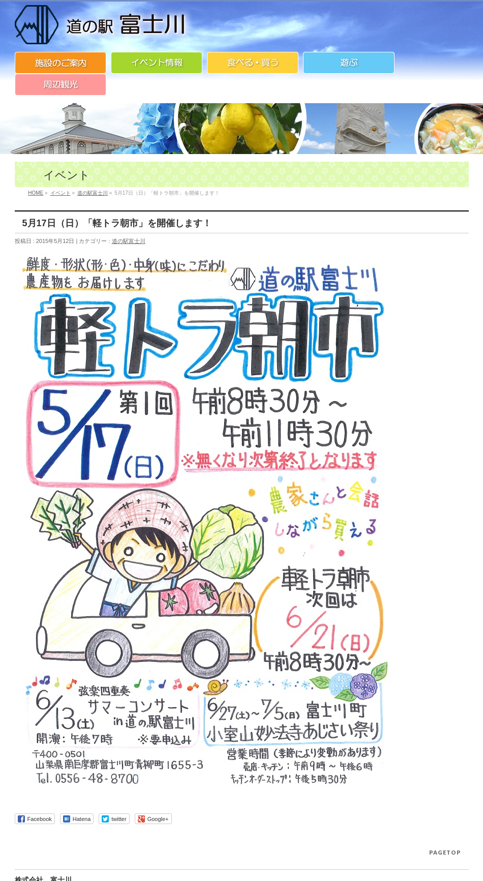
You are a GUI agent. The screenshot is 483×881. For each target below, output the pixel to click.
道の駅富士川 (128, 241)
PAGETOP (445, 852)
